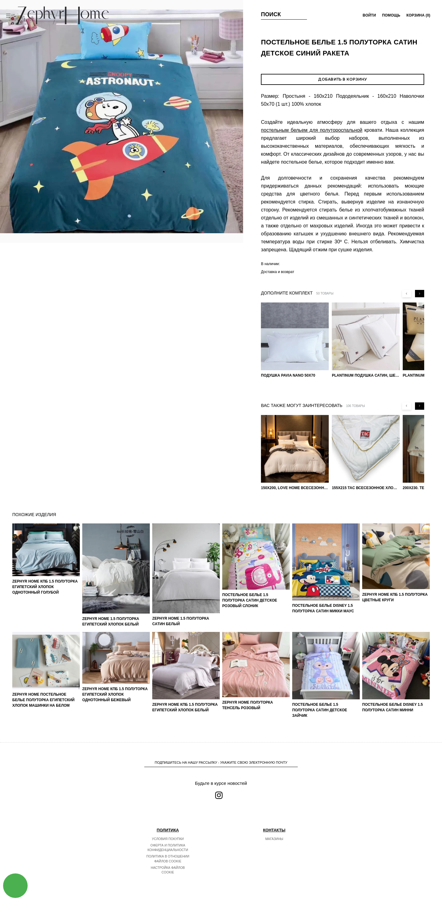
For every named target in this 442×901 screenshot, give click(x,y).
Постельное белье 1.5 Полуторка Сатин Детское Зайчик (319, 710)
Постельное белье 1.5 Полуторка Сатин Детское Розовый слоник (249, 600)
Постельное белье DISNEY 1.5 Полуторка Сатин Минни (392, 707)
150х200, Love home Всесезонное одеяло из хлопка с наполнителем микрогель (295, 488)
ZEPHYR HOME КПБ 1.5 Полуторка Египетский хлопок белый (185, 707)
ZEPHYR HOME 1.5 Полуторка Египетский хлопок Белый (110, 621)
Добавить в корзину (342, 79)
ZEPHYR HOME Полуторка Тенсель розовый (247, 705)
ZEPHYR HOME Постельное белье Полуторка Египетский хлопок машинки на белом (43, 700)
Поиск (271, 14)
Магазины (274, 839)
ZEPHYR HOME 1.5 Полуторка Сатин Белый (180, 621)
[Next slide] (419, 293)
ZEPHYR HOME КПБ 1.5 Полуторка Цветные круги (395, 597)
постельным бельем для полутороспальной (311, 130)
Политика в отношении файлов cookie (167, 858)
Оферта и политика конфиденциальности (168, 847)
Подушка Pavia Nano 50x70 (288, 375)
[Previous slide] (406, 293)
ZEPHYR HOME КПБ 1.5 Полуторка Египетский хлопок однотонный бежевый (115, 694)
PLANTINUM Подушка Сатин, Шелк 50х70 (366, 375)
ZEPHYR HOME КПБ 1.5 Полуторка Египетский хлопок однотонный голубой (45, 587)
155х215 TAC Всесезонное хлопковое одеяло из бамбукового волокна (366, 488)
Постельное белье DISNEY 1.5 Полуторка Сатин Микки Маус (323, 608)
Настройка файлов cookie (168, 870)
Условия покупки (168, 839)
